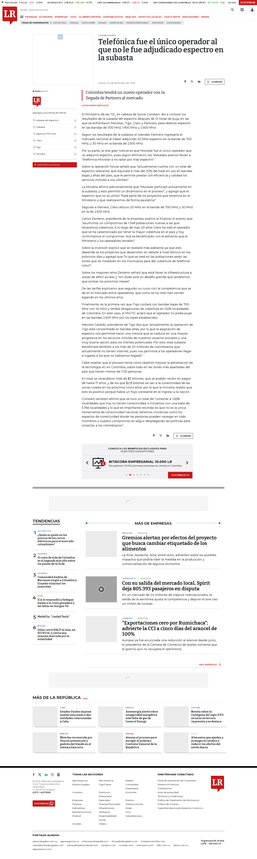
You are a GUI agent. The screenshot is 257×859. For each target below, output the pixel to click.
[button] (86, 463)
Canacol (74, 23)
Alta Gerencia (106, 780)
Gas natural (60, 23)
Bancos (64, 734)
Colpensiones (174, 23)
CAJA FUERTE (172, 16)
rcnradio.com (126, 845)
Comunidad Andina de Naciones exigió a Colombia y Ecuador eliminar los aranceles (57, 582)
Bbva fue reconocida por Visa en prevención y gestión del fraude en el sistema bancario (76, 742)
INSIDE (205, 16)
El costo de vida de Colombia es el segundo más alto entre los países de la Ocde (56, 560)
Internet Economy (81, 812)
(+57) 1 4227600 (41, 792)
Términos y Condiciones (170, 796)
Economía (131, 792)
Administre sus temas (47, 164)
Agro (40, 596)
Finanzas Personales (109, 804)
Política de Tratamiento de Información (178, 800)
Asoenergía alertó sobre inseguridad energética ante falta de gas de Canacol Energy (142, 716)
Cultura (195, 707)
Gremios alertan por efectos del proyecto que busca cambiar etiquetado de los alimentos (169, 543)
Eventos (130, 800)
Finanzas (76, 804)
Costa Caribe (88, 23)
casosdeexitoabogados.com (48, 845)
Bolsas (41, 626)
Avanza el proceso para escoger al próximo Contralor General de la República (141, 742)
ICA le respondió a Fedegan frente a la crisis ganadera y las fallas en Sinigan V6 (56, 603)
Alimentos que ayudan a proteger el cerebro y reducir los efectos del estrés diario (207, 742)
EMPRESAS (61, 16)
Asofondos (157, 23)
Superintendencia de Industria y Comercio (180, 808)
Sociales (76, 823)
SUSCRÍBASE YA (180, 475)
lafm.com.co (163, 845)
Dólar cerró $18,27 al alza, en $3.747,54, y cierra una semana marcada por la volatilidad (56, 634)
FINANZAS (31, 16)
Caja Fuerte (105, 784)
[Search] (232, 9)
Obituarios (104, 812)
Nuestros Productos (168, 784)
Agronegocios (80, 780)
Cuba (62, 707)
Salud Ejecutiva (134, 816)
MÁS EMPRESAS (208, 664)
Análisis (129, 780)
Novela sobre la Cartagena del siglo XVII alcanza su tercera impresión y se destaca (207, 716)
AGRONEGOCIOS (113, 16)
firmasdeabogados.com (125, 841)
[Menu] (22, 17)
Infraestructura (106, 808)
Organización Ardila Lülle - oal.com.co (212, 842)
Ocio (128, 812)
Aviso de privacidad (168, 792)
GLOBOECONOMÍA (90, 16)
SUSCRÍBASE (247, 2)
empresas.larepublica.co (95, 841)
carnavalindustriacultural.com (82, 845)
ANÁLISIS (130, 16)
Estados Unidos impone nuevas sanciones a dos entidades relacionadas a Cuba (75, 716)
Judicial (130, 734)
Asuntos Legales (80, 784)
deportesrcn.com (42, 849)
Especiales (104, 800)
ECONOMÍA (46, 16)
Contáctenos (165, 788)
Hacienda (42, 554)
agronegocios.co (69, 841)
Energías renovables (137, 23)
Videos (102, 823)
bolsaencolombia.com (153, 841)
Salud (194, 734)
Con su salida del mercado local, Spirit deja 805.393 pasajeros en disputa (166, 586)
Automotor (44, 531)
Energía (130, 707)
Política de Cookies (168, 804)
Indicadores (78, 808)
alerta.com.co (180, 845)
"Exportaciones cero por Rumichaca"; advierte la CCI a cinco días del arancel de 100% (169, 628)
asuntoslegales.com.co (45, 841)
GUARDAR (214, 81)
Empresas (77, 800)
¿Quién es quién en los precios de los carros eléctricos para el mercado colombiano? (56, 539)
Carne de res (116, 23)
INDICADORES (190, 16)
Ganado (102, 23)
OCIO (73, 16)
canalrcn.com (108, 845)
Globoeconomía (134, 804)
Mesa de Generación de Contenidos (177, 780)
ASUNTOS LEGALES (150, 16)
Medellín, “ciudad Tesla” (53, 616)
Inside (129, 808)
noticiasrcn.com (145, 845)
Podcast (76, 816)
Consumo (77, 792)
